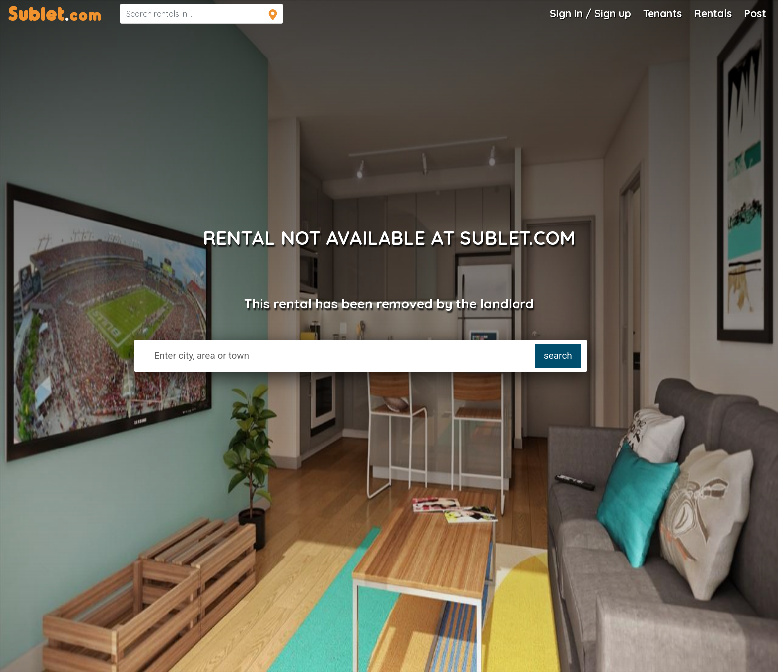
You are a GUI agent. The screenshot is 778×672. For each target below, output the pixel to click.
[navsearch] (201, 14)
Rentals (713, 13)
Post (755, 13)
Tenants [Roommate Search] (662, 13)
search (558, 355)
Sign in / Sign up (590, 13)
